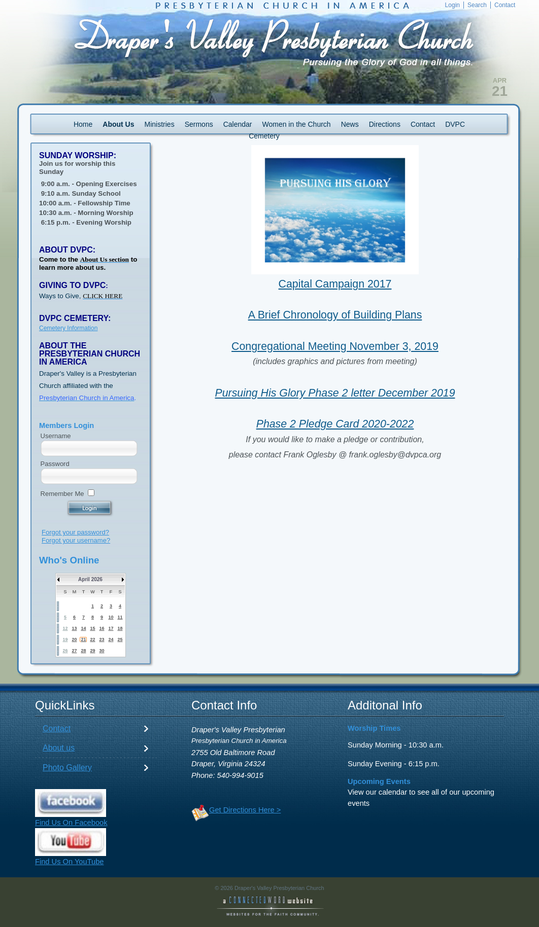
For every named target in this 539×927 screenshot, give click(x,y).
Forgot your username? (76, 540)
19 (65, 639)
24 (110, 639)
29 (92, 650)
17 (110, 628)
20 (74, 639)
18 (119, 628)
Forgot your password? (75, 532)
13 (74, 628)
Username (56, 436)
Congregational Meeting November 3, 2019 (335, 346)
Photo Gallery (67, 767)
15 (92, 628)
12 (65, 628)
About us (59, 747)
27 (74, 650)
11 (119, 617)
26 (65, 650)
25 (119, 639)
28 (83, 650)
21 (83, 639)
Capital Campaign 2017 (335, 284)
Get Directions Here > (245, 810)
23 (101, 639)
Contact (57, 728)
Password (55, 464)
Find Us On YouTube (69, 862)
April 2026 (90, 579)
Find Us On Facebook (71, 822)
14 (83, 628)
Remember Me (62, 493)
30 (101, 650)
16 (101, 628)
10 (110, 617)
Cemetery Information (68, 328)
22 (92, 639)
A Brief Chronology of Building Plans (335, 315)
